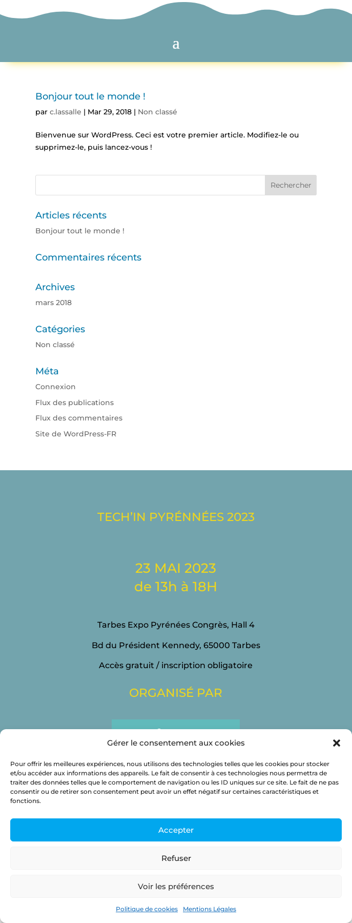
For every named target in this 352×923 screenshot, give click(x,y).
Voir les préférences (176, 886)
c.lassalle (65, 111)
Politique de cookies (147, 909)
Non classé (157, 111)
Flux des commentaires (78, 418)
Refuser (176, 858)
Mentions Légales (209, 909)
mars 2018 (53, 302)
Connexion (55, 386)
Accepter (176, 830)
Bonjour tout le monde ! (90, 96)
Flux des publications (74, 402)
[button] (337, 743)
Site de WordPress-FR (75, 433)
